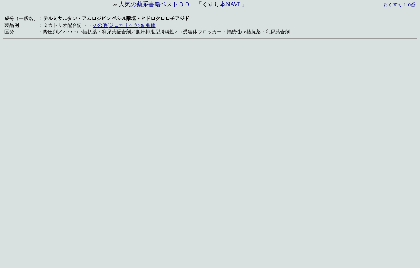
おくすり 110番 (399, 4)
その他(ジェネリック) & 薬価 (124, 25)
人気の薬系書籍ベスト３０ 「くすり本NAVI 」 (184, 4)
